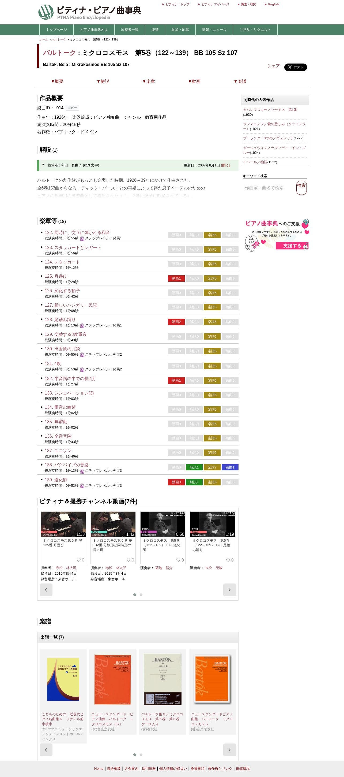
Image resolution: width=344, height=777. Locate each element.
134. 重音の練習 (60, 407)
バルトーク (58, 39)
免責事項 (198, 769)
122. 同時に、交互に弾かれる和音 (77, 232)
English (273, 4)
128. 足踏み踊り (60, 319)
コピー (72, 107)
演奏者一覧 (129, 30)
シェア (273, 66)
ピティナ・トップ (177, 4)
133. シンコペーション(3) (69, 393)
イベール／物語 (255, 162)
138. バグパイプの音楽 (67, 465)
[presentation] (46, 589)
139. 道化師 (56, 480)
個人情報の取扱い (173, 769)
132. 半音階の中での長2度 (70, 378)
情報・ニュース (214, 30)
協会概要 (114, 769)
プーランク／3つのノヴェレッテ (268, 138)
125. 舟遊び (56, 276)
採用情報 (149, 769)
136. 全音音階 (58, 436)
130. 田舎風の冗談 (62, 349)
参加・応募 (180, 30)
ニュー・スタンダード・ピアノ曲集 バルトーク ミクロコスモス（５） (112, 719)
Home (99, 769)
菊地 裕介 (164, 568)
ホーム (43, 39)
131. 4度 (53, 363)
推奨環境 (243, 769)
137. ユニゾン (58, 450)
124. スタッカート (62, 262)
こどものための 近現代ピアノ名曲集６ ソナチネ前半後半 (63, 719)
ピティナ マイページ (215, 4)
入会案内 (131, 769)
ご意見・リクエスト (255, 30)
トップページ (56, 30)
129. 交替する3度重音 (65, 334)
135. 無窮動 (56, 421)
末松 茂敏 (213, 568)
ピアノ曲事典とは (94, 30)
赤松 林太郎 (66, 568)
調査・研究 (248, 4)
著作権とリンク (220, 769)
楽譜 (155, 30)
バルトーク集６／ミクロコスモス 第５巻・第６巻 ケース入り (162, 719)
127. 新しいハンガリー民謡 (71, 305)
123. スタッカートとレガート (73, 247)
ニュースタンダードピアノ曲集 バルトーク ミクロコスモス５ (212, 719)
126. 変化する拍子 (62, 290)
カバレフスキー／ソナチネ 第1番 (270, 110)
